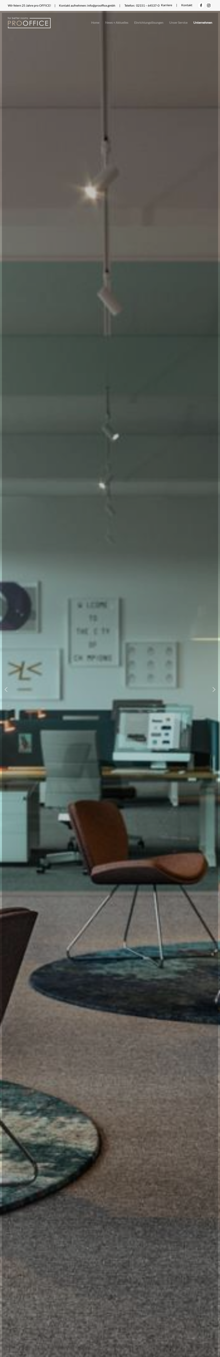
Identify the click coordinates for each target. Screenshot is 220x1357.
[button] (6, 689)
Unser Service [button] (178, 22)
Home (95, 22)
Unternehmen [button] (202, 22)
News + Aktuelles (116, 22)
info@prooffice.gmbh (101, 5)
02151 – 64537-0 (148, 5)
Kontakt (186, 5)
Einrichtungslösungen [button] (148, 22)
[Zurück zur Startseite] (29, 22)
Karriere (166, 5)
